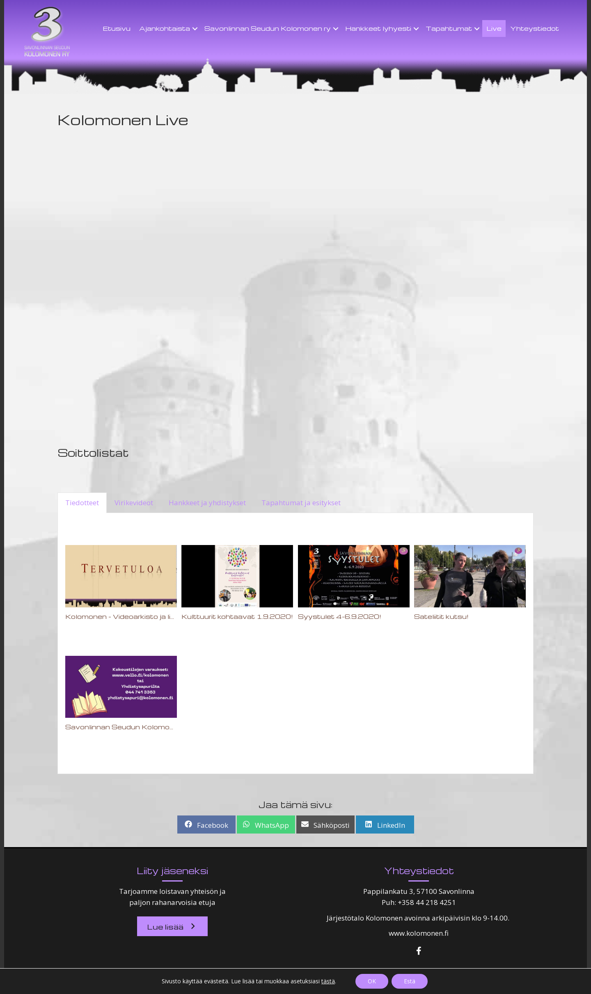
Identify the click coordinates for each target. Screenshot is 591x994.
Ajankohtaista (164, 28)
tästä (328, 981)
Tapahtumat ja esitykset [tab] (301, 502)
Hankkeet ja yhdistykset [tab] (207, 502)
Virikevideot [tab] (134, 502)
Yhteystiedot (534, 28)
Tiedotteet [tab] (82, 502)
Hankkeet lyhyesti (378, 28)
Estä (409, 981)
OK (372, 981)
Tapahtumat (449, 28)
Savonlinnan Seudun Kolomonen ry (267, 28)
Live (494, 28)
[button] (172, 926)
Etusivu (117, 28)
